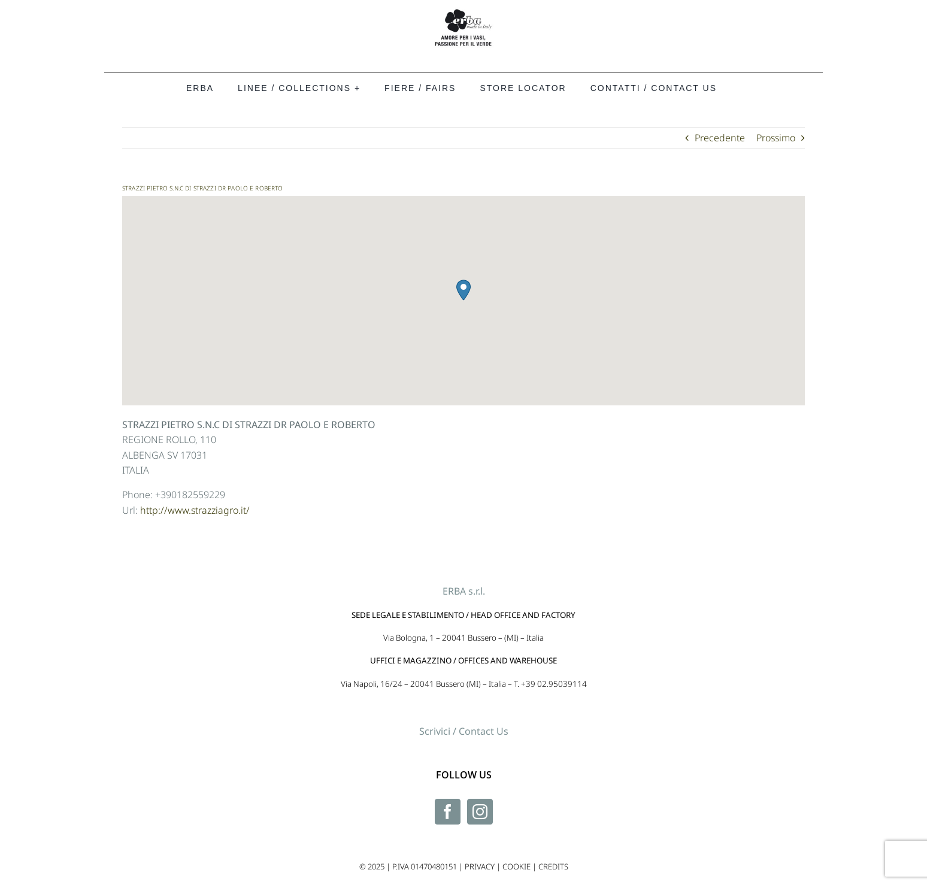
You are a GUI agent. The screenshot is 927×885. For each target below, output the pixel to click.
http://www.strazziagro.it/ (195, 510)
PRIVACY (480, 866)
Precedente (720, 137)
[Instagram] (480, 812)
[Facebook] (448, 812)
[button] (463, 290)
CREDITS (553, 866)
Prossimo (775, 137)
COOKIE (516, 866)
